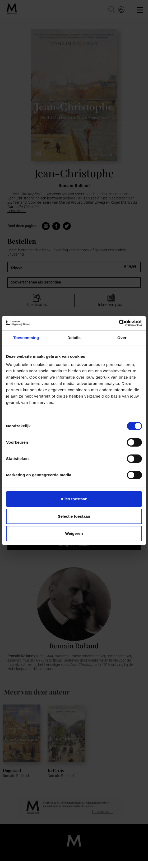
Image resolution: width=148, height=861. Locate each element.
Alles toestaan (74, 499)
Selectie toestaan (74, 516)
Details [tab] (74, 337)
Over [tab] (122, 337)
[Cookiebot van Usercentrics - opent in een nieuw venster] (119, 323)
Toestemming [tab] (26, 337)
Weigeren (74, 533)
